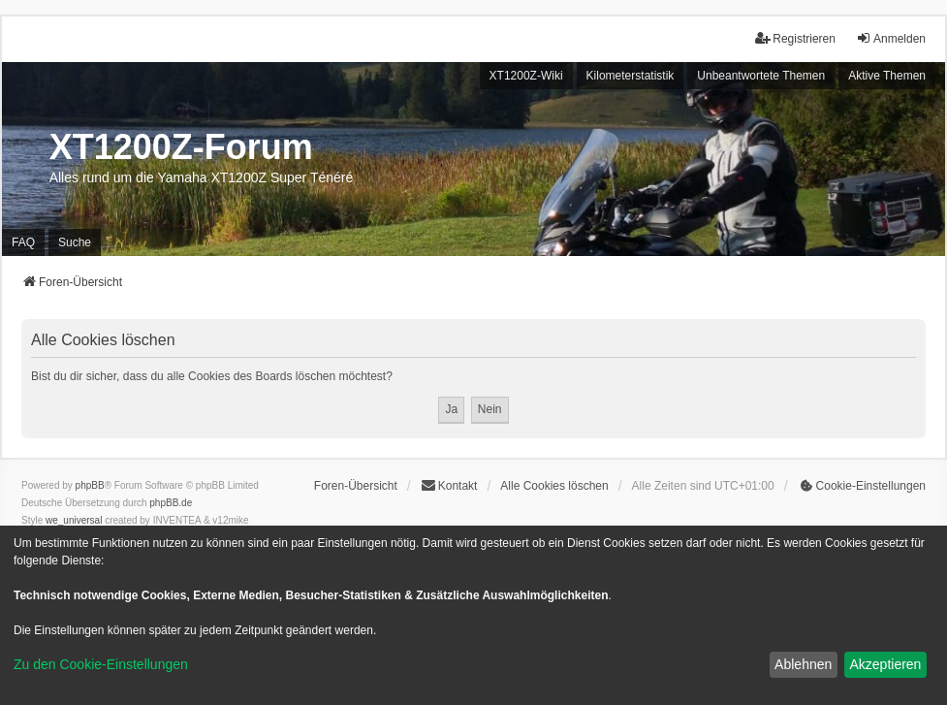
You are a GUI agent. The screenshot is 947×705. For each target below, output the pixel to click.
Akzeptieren (885, 664)
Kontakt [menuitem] (449, 485)
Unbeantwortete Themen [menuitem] (761, 75)
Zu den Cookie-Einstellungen (101, 664)
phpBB (90, 485)
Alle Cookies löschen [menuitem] (554, 486)
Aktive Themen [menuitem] (887, 75)
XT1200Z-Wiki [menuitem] (526, 75)
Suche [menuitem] (74, 242)
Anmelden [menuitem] (891, 38)
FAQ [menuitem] (23, 242)
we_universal (74, 520)
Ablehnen (803, 664)
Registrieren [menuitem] (795, 38)
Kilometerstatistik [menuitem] (630, 75)
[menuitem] (862, 486)
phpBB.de (170, 502)
